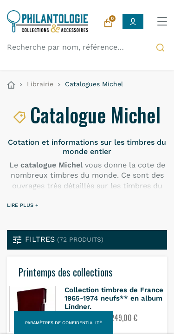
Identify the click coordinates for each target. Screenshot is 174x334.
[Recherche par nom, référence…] (87, 47)
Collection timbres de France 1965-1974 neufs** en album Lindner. (113, 298)
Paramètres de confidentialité (63, 322)
